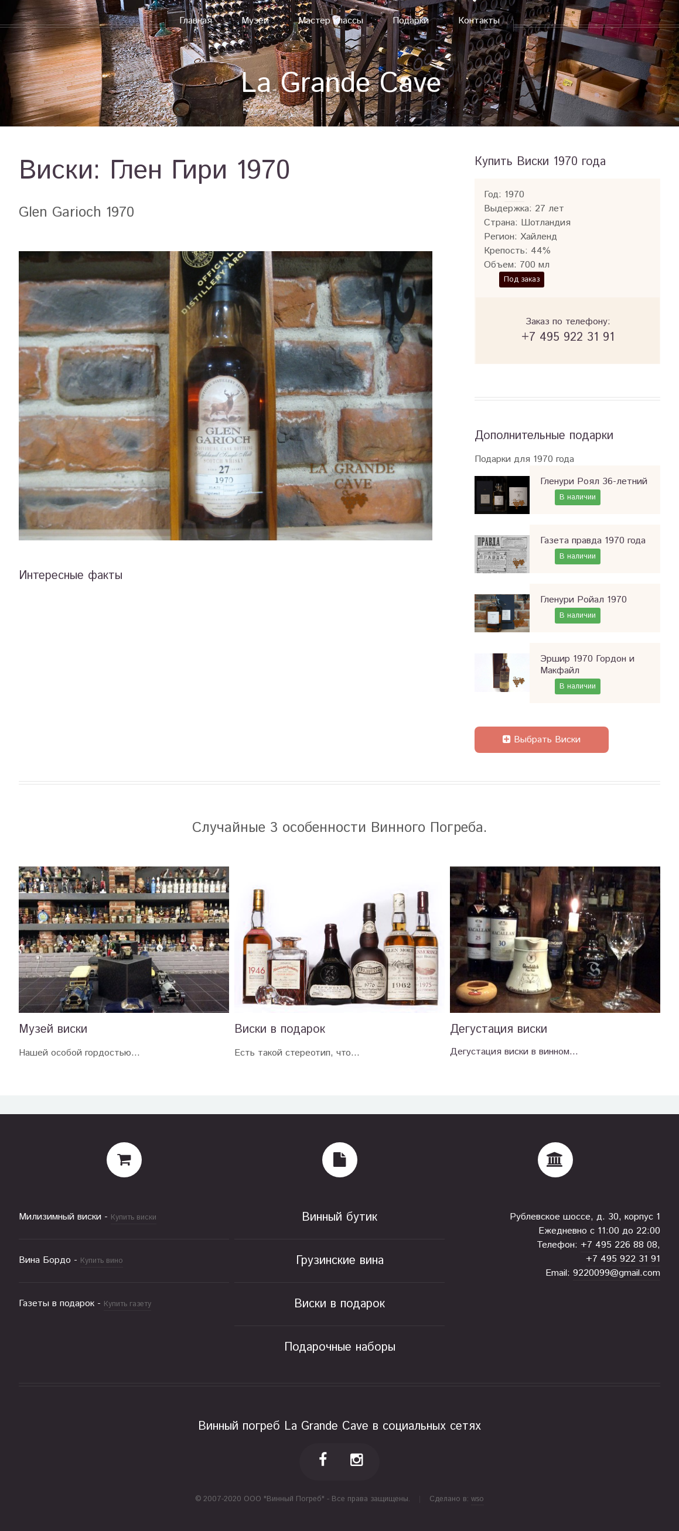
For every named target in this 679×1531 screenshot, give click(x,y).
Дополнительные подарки (544, 435)
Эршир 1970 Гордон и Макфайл (587, 664)
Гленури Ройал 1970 (583, 600)
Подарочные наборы (339, 1347)
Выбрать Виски (542, 739)
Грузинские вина (340, 1260)
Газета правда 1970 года (593, 540)
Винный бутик (339, 1217)
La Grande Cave (341, 84)
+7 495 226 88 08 (619, 1245)
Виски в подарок (279, 1029)
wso (477, 1499)
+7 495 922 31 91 (623, 1259)
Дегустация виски (498, 1029)
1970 (514, 194)
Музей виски (53, 1029)
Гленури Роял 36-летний (593, 481)
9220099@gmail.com (616, 1273)
